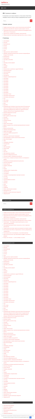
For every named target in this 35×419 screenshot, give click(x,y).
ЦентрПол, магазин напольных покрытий (12, 192)
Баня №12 (6, 104)
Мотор (5, 145)
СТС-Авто (5, 176)
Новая (5, 149)
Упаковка (5, 182)
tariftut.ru (4, 2)
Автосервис (6, 78)
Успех (5, 184)
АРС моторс (6, 100)
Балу (5, 103)
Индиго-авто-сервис (8, 131)
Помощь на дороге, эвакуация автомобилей (13, 156)
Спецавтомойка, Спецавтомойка (10, 170)
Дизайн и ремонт (7, 408)
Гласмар (5, 121)
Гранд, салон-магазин (8, 123)
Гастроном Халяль (7, 120)
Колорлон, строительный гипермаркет (12, 135)
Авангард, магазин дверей (9, 62)
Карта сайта (6, 134)
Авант (5, 64)
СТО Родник (6, 173)
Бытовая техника (7, 114)
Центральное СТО (7, 190)
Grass (5, 50)
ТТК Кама (5, 181)
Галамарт (5, 117)
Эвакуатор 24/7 (7, 193)
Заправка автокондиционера (10, 129)
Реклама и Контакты (8, 162)
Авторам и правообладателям (10, 76)
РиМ (4, 167)
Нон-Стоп (5, 151)
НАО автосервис (7, 146)
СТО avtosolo (6, 171)
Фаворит (5, 185)
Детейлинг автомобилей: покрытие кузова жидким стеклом (16, 28)
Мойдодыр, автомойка (8, 142)
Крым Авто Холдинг (8, 139)
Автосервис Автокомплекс (9, 95)
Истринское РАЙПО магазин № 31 (11, 132)
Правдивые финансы (8, 413)
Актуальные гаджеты (8, 407)
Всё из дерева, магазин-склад (10, 115)
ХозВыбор (6, 187)
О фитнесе (6, 411)
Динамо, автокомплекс (8, 128)
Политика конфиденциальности (10, 154)
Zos (4, 61)
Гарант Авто (6, 118)
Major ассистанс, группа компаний (11, 51)
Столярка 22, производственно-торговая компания (14, 174)
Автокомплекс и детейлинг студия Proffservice (13, 68)
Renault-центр (6, 56)
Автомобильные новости (9, 405)
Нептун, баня (6, 148)
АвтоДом (5, 65)
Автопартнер (6, 75)
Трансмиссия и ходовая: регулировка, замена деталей (15, 33)
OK (30, 417)
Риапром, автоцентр (8, 165)
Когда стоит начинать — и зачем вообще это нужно (14, 237)
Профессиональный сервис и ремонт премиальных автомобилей (17, 27)
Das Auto (5, 42)
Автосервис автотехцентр (9, 97)
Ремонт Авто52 (7, 164)
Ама (4, 98)
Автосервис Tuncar (7, 93)
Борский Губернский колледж (10, 112)
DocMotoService (7, 44)
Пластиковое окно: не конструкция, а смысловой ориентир (16, 232)
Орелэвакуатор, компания (9, 153)
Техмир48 (6, 178)
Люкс (5, 140)
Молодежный (6, 143)
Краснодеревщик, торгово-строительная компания (14, 137)
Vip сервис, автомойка (8, 59)
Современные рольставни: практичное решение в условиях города (18, 228)
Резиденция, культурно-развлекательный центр (14, 160)
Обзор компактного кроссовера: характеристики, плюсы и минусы (17, 35)
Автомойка (6, 73)
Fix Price (5, 45)
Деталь (5, 126)
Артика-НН (6, 101)
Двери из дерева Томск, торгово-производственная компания (16, 125)
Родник (5, 168)
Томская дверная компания (9, 179)
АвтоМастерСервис (8, 70)
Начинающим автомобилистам (10, 410)
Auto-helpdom (6, 40)
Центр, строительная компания (10, 188)
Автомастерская (7, 72)
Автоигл (5, 67)
